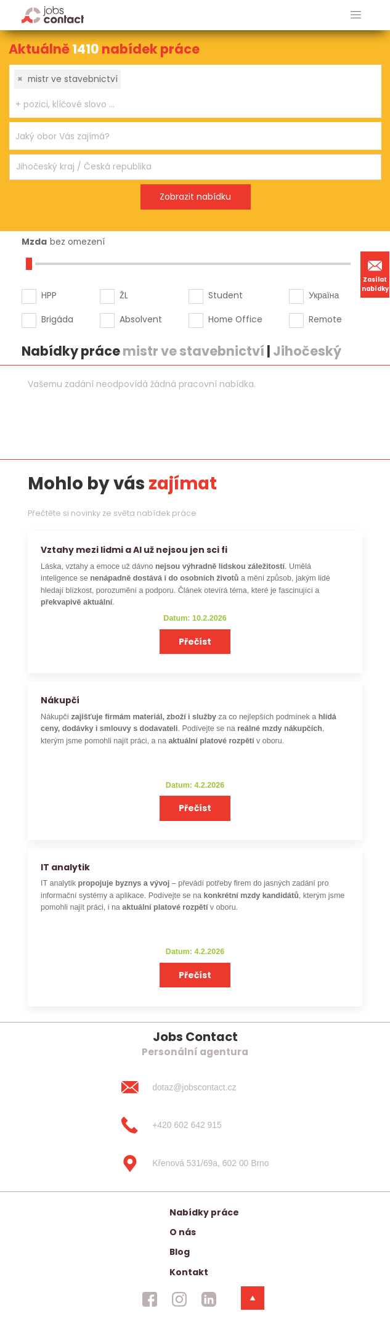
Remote (325, 319)
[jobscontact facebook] (150, 1299)
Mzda (34, 241)
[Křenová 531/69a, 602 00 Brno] (194, 1163)
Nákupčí (60, 700)
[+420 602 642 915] (194, 1125)
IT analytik (65, 867)
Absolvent (141, 319)
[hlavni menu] (355, 15)
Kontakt (188, 1272)
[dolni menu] (252, 1298)
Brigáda (57, 319)
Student (225, 295)
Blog (179, 1252)
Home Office (235, 319)
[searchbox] (187, 104)
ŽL (124, 295)
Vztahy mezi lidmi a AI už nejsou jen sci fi (134, 550)
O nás (182, 1232)
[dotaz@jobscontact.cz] (194, 1087)
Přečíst (195, 641)
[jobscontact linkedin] (209, 1299)
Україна (324, 295)
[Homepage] (53, 14)
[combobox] (195, 91)
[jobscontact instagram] (179, 1299)
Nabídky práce (204, 1212)
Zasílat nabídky (375, 274)
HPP (49, 295)
